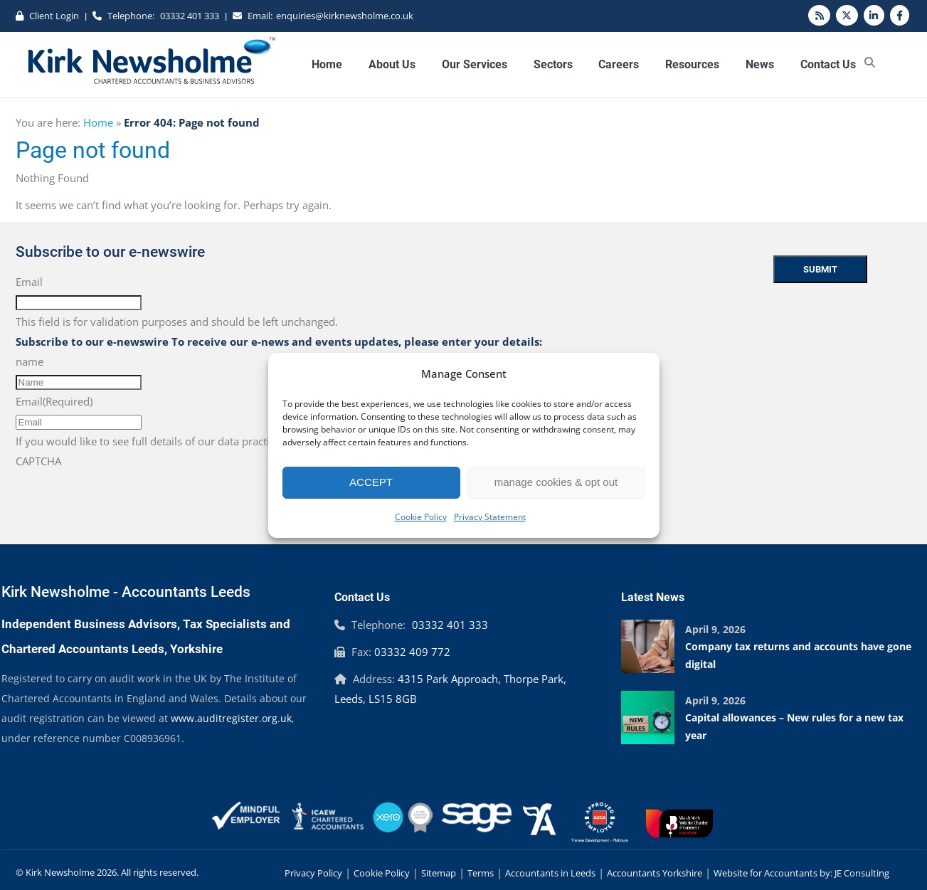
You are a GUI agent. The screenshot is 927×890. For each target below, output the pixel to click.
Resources (692, 64)
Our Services (474, 64)
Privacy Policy (313, 873)
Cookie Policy (421, 517)
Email (29, 282)
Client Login (54, 15)
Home (327, 64)
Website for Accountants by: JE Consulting (801, 873)
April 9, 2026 (715, 629)
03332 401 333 (189, 15)
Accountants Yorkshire (654, 873)
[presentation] (124, 498)
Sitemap (438, 873)
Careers (618, 64)
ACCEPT (371, 482)
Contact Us (828, 64)
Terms (480, 873)
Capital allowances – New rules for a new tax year (794, 726)
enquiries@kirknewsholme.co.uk (344, 15)
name (29, 361)
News (760, 64)
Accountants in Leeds (550, 873)
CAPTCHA (38, 461)
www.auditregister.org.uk (231, 718)
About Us (392, 64)
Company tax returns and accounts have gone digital (798, 655)
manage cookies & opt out (556, 482)
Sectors (553, 64)
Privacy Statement (490, 517)
